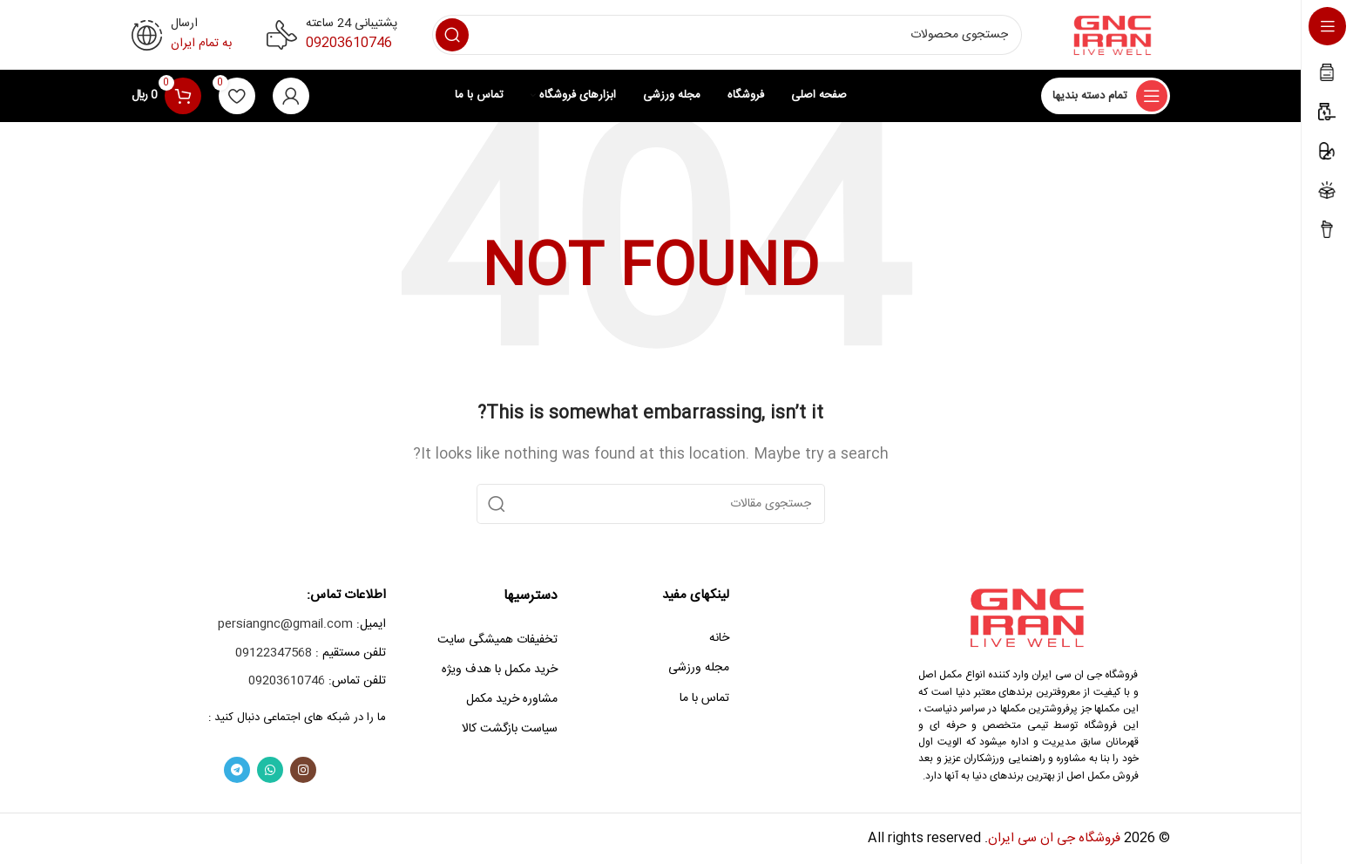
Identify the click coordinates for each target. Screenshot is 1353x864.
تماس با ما (704, 698)
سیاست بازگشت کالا (510, 728)
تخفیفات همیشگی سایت (497, 639)
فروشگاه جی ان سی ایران (1054, 838)
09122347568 (273, 653)
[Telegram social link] (237, 770)
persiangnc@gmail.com (285, 624)
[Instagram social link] (303, 770)
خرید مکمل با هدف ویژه (500, 669)
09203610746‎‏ (349, 43)
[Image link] (1028, 618)
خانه (719, 638)
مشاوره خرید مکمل (512, 699)
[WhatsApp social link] (270, 770)
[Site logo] (1113, 35)
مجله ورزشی (698, 667)
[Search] (727, 35)
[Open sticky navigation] (1105, 95)
